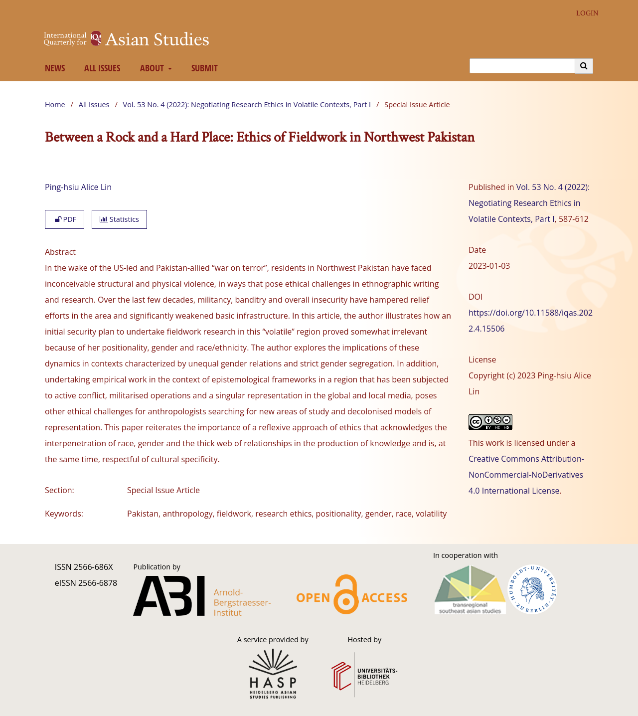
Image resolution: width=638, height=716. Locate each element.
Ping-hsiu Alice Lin (78, 186)
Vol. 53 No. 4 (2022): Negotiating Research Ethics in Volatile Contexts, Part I (247, 104)
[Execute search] (584, 65)
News (52, 68)
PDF (64, 219)
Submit (202, 68)
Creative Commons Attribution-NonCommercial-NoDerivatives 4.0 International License (526, 474)
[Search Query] (522, 65)
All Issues (100, 68)
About (151, 68)
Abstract (60, 251)
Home (55, 104)
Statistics (119, 219)
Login (584, 13)
